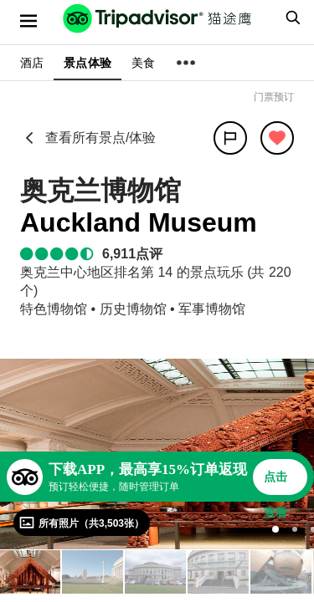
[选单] (28, 21)
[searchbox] (290, 17)
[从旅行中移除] (277, 138)
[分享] (230, 138)
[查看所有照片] (81, 522)
